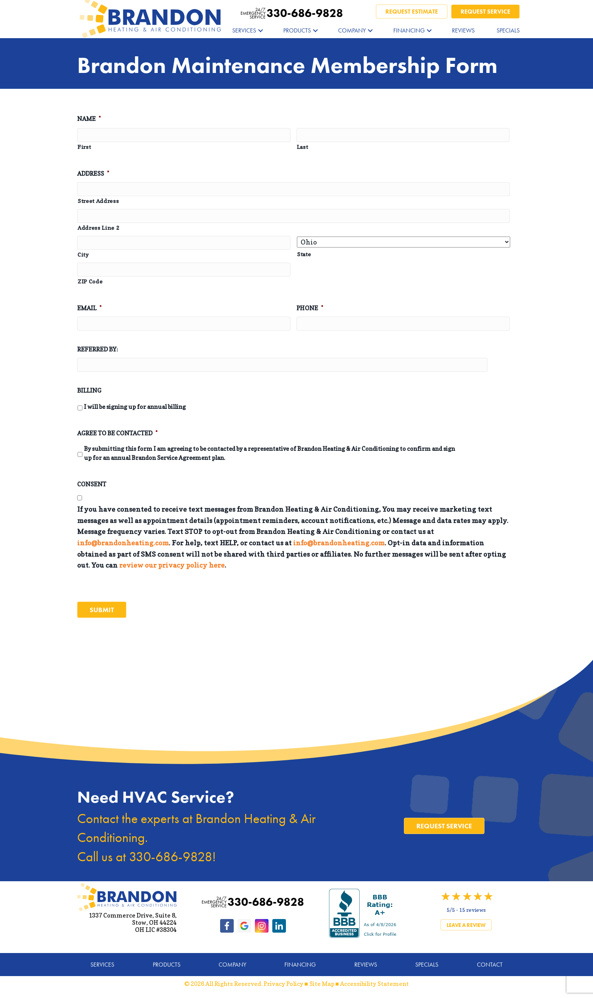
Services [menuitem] (244, 30)
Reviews (365, 962)
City (83, 255)
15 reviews (472, 907)
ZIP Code (90, 283)
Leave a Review (466, 922)
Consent (91, 485)
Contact (490, 962)
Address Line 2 (99, 228)
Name (89, 118)
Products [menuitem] (297, 30)
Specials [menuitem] (508, 30)
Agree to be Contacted (117, 435)
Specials (426, 962)
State (304, 255)
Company (232, 962)
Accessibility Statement (374, 981)
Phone (309, 309)
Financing (300, 962)
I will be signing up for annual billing (135, 408)
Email (89, 309)
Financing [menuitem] (409, 30)
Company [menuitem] (352, 30)
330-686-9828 (292, 13)
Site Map (321, 981)
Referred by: (97, 350)
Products (166, 962)
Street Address (98, 201)
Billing (89, 392)
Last (302, 147)
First (84, 147)
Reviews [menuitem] (463, 30)
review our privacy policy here (172, 567)
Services (102, 962)
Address (93, 174)
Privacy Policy (283, 981)
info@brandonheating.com (123, 545)
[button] (260, 30)
